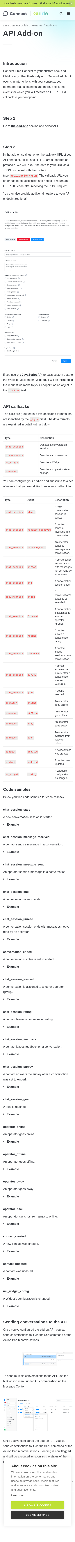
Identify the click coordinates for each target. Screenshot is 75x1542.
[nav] (68, 13)
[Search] (61, 14)
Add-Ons (51, 25)
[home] (25, 13)
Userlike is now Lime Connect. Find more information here (37, 3)
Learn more (17, 1495)
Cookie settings (37, 1515)
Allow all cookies (37, 1505)
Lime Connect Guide (15, 25)
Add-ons (22, 126)
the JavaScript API (29, 374)
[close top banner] (71, 3)
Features (37, 25)
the (13, 126)
